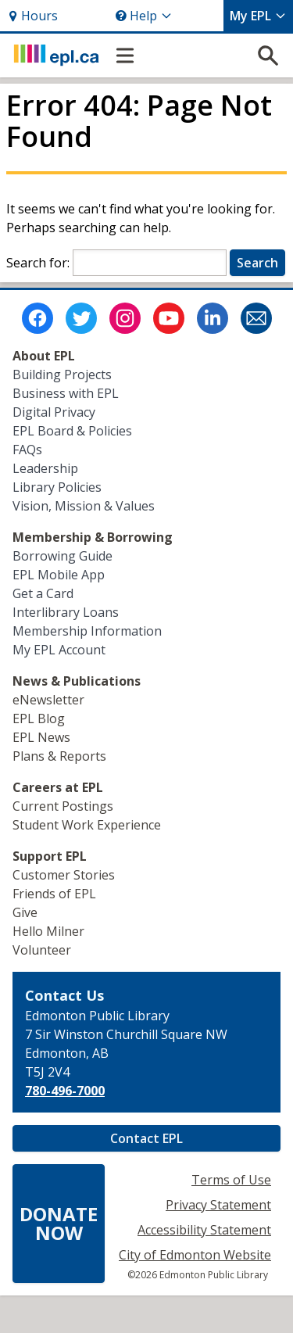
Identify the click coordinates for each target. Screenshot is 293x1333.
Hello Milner (48, 931)
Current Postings (63, 806)
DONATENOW (59, 1223)
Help (144, 15)
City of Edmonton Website (195, 1254)
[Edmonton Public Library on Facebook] (37, 318)
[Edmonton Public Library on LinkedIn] (212, 318)
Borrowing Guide (63, 555)
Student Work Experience (87, 824)
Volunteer (42, 950)
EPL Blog (39, 718)
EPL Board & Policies (72, 430)
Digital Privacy (54, 412)
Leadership (45, 468)
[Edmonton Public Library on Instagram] (125, 318)
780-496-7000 (65, 1090)
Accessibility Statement (204, 1229)
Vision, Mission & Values (84, 505)
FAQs (27, 449)
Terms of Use (231, 1179)
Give (25, 912)
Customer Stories (64, 874)
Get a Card (43, 593)
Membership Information (87, 631)
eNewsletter (48, 699)
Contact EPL (146, 1138)
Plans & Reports (59, 756)
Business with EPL (66, 393)
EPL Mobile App (59, 574)
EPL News (41, 737)
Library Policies (57, 487)
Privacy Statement (218, 1204)
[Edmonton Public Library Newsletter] (256, 318)
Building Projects (62, 374)
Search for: (38, 262)
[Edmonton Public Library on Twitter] (81, 318)
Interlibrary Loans (66, 612)
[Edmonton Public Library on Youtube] (168, 318)
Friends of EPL (54, 893)
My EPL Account (59, 649)
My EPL (258, 15)
